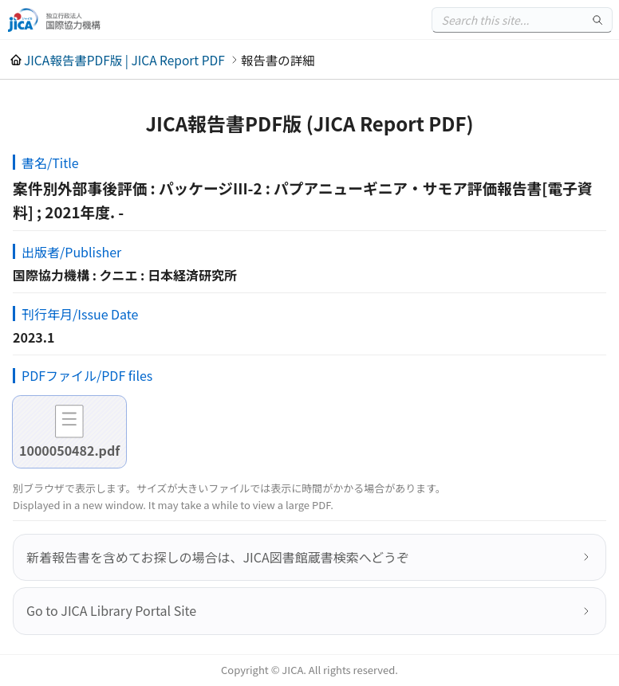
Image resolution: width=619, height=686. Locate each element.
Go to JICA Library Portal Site (111, 610)
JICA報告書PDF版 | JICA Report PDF (124, 60)
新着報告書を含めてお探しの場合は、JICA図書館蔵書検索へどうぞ (217, 556)
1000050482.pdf (69, 450)
